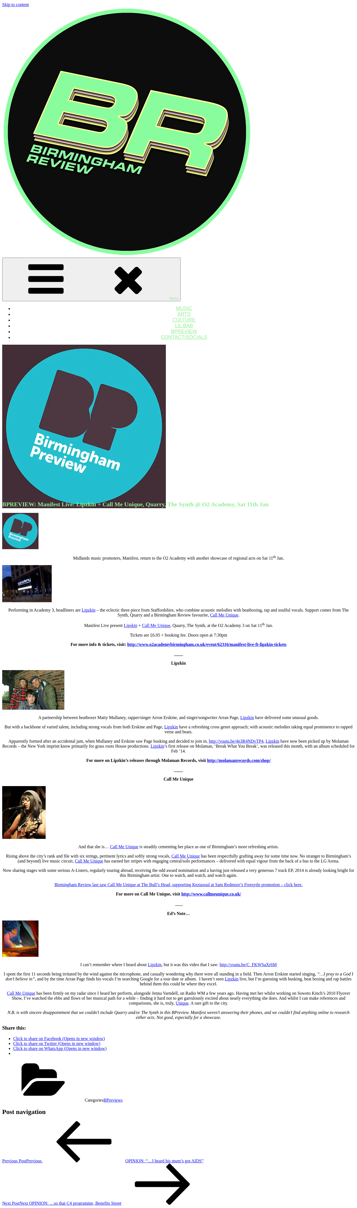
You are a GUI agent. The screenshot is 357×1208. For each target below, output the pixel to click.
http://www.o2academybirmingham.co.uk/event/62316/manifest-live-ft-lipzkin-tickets (206, 644)
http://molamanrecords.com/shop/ (239, 760)
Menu (91, 279)
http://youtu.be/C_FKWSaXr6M (248, 964)
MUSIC (184, 308)
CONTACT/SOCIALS (184, 337)
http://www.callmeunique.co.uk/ (211, 894)
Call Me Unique (224, 615)
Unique (182, 1003)
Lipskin (130, 625)
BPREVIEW (184, 331)
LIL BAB (184, 325)
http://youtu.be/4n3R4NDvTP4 (236, 741)
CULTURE (184, 320)
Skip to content (15, 4)
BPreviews (112, 1100)
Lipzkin (88, 610)
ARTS (184, 314)
